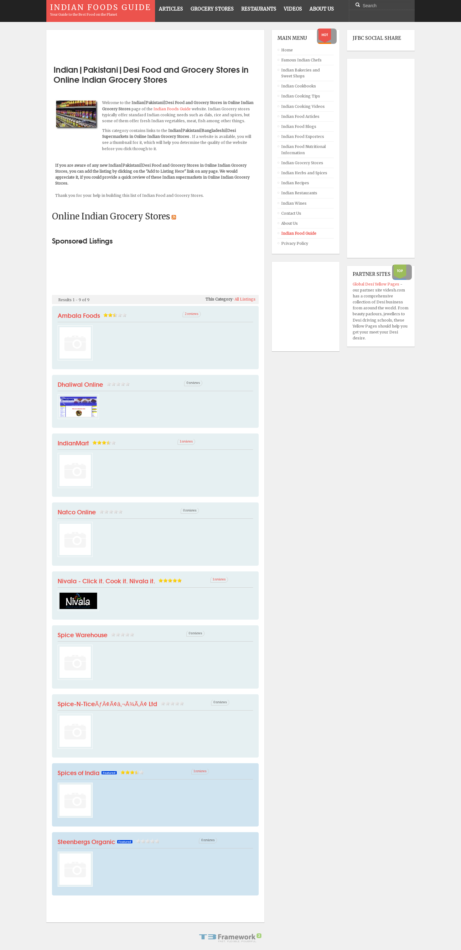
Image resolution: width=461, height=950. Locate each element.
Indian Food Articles (300, 116)
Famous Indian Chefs (301, 60)
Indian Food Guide (298, 233)
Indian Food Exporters (302, 136)
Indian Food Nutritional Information (303, 149)
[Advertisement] (155, 44)
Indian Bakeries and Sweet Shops (300, 73)
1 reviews (186, 442)
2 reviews (192, 314)
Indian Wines (294, 203)
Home (287, 50)
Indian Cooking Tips (300, 96)
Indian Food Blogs (298, 126)
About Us (289, 223)
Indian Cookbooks (298, 86)
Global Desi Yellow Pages (376, 284)
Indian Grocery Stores (302, 162)
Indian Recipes (295, 183)
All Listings (245, 299)
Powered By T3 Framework (230, 937)
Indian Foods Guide (172, 109)
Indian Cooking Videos (303, 106)
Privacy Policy (294, 243)
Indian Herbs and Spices (304, 173)
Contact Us (291, 213)
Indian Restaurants (299, 193)
